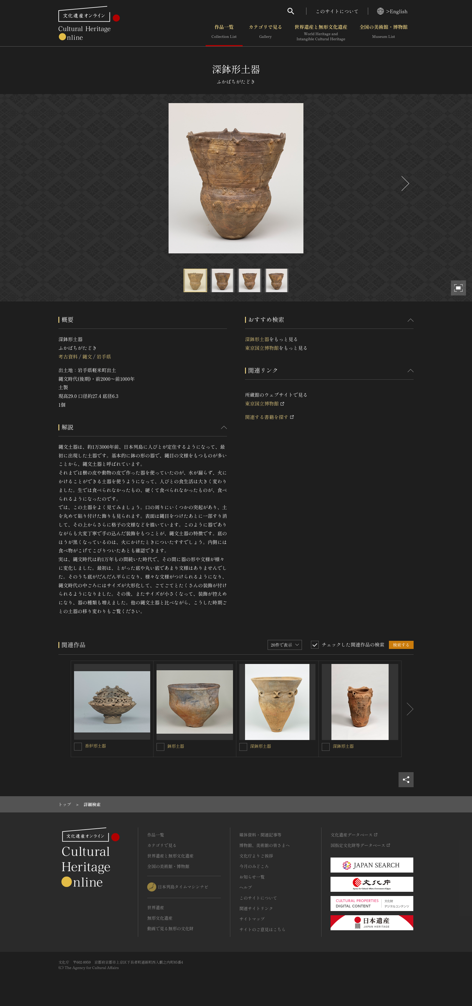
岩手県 (104, 356)
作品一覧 (224, 32)
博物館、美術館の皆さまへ (264, 845)
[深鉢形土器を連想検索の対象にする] (243, 747)
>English (392, 11)
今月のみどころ (254, 866)
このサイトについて (337, 11)
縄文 (87, 356)
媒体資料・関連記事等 (260, 835)
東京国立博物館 (262, 347)
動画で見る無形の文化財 (170, 928)
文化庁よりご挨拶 (256, 856)
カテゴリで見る (265, 32)
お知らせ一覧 (252, 877)
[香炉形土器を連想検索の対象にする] (78, 747)
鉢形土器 (175, 746)
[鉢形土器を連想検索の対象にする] (160, 747)
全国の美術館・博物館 (383, 32)
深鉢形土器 (257, 339)
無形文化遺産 (159, 918)
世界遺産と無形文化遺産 (320, 32)
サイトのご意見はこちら (262, 929)
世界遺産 (155, 907)
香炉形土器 (95, 746)
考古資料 (68, 356)
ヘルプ (245, 887)
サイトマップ (252, 919)
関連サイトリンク (256, 908)
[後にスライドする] (405, 183)
